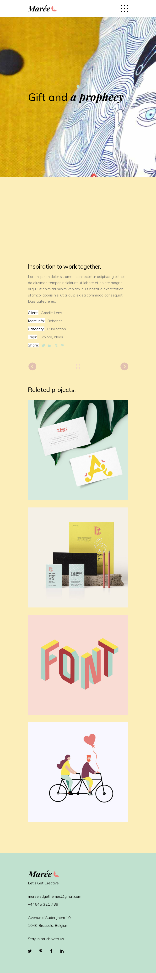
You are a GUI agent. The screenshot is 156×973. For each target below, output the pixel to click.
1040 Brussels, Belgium (48, 925)
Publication (56, 328)
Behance (55, 320)
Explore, (46, 337)
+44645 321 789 (43, 904)
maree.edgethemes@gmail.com (54, 896)
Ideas (58, 337)
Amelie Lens (51, 312)
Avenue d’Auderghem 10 (49, 917)
